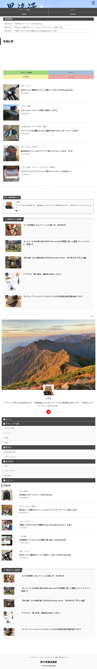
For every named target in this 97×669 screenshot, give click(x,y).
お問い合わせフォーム (61, 659)
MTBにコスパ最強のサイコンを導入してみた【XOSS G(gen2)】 (48, 90)
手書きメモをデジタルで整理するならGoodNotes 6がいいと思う (36, 31)
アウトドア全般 (24, 10)
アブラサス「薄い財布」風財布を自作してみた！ (44, 274)
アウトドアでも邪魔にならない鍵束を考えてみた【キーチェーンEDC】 (51, 131)
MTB (7, 441)
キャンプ (9, 435)
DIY (7, 474)
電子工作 (9, 486)
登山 (7, 447)
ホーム (9, 419)
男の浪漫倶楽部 (48, 663)
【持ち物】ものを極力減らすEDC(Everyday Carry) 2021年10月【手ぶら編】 (57, 258)
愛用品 (24, 14)
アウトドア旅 (11, 429)
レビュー (73, 10)
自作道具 (73, 14)
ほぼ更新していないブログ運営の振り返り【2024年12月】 (39, 551)
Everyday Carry (11, 458)
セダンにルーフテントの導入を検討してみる (40, 110)
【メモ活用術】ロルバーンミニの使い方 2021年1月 (46, 225)
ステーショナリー (12, 464)
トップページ (33, 659)
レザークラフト (11, 480)
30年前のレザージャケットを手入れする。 (29, 24)
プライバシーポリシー (46, 659)
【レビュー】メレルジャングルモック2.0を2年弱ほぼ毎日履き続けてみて (54, 296)
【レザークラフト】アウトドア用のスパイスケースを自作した (48, 171)
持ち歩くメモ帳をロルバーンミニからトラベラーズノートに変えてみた (39, 27)
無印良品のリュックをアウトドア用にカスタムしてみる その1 (48, 151)
